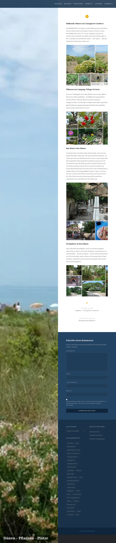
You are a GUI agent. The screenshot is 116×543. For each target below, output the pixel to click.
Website (69, 391)
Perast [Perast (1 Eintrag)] (78, 491)
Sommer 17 (89, 3)
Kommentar (70, 351)
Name (68, 374)
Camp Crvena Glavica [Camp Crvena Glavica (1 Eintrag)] (73, 453)
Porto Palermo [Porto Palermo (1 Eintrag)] (77, 494)
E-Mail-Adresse (72, 382)
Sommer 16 (108, 3)
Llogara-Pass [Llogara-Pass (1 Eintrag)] (71, 487)
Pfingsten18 (78, 3)
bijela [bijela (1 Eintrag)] (77, 443)
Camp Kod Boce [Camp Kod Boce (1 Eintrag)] (71, 467)
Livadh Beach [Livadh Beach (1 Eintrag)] (71, 484)
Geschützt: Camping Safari (97, 439)
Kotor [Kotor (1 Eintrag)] (81, 477)
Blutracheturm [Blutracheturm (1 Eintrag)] (71, 446)
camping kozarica (94, 431)
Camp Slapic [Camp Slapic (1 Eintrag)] (70, 470)
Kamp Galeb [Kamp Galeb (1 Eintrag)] (70, 474)
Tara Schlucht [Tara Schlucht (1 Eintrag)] (71, 511)
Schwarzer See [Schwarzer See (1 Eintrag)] (71, 504)
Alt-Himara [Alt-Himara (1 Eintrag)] (70, 443)
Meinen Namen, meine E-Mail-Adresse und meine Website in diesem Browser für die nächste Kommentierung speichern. (86, 403)
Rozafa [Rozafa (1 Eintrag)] (69, 501)
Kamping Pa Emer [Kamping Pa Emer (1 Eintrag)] (72, 477)
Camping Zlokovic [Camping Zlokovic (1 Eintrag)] (72, 463)
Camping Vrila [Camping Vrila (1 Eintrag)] (71, 460)
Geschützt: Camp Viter (95, 435)
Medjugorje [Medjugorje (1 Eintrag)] (70, 491)
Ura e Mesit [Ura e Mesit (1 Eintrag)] (70, 514)
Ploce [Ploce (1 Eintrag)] (68, 494)
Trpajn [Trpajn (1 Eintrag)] (79, 511)
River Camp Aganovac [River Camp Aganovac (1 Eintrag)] (73, 497)
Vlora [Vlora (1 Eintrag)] (77, 514)
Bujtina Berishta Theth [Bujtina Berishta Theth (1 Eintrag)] (73, 450)
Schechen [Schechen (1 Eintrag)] (76, 501)
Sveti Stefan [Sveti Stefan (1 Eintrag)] (70, 508)
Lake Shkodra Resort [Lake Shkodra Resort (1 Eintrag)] (73, 480)
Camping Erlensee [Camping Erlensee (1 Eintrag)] (72, 457)
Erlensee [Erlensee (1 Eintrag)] (78, 470)
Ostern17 (98, 3)
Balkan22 (58, 3)
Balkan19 (67, 3)
